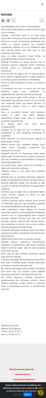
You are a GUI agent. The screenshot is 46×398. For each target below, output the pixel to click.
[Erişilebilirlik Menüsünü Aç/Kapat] (41, 393)
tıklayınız (18, 394)
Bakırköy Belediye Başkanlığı (21, 369)
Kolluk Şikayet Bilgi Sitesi (24, 380)
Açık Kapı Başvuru (22, 374)
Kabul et (28, 394)
